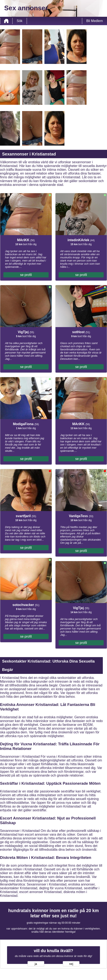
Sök (20, 21)
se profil (26, 275)
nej (71, 964)
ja (36, 964)
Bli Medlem (94, 21)
